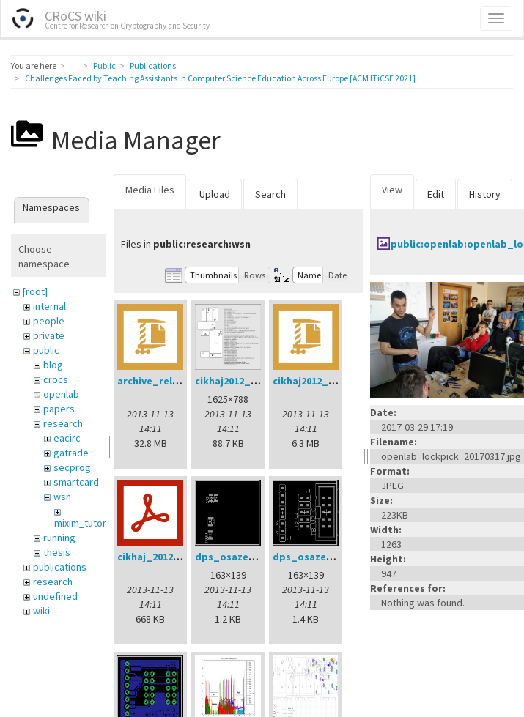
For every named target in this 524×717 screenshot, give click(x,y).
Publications (153, 65)
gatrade (71, 452)
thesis (56, 552)
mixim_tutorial (85, 523)
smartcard (76, 481)
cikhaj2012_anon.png (246, 380)
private (48, 335)
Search (270, 194)
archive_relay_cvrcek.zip (178, 380)
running (59, 537)
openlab (61, 394)
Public (104, 65)
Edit (435, 194)
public (46, 350)
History (485, 194)
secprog (72, 467)
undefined (55, 596)
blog (53, 364)
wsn (62, 496)
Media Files (149, 189)
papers (59, 408)
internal (49, 306)
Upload (214, 194)
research (63, 423)
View (392, 189)
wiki (41, 610)
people (48, 320)
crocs (55, 379)
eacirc (67, 438)
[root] (35, 291)
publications (59, 566)
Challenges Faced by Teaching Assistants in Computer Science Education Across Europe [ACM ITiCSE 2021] (220, 78)
